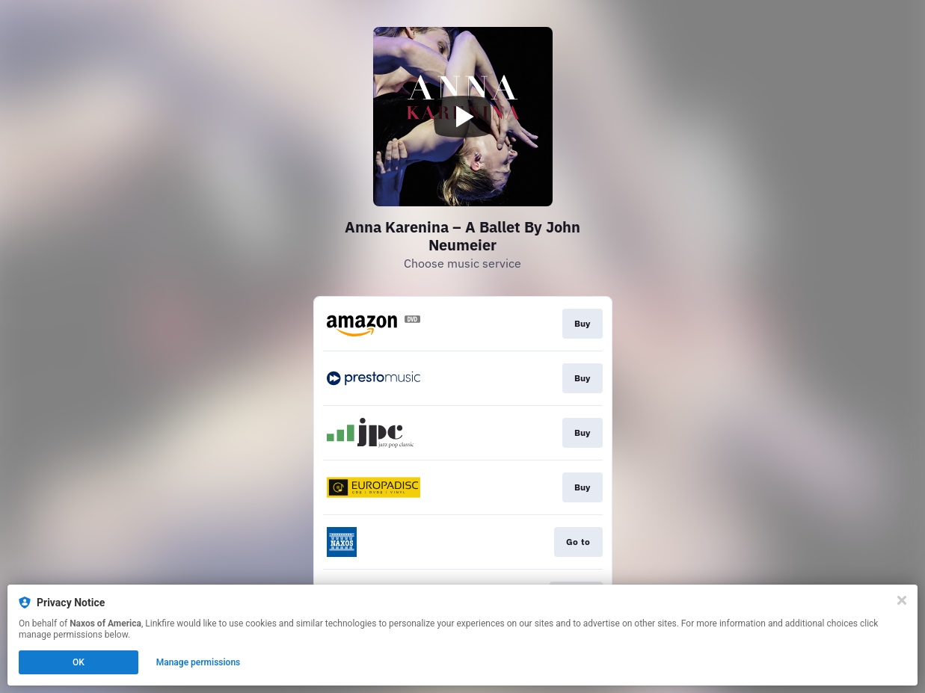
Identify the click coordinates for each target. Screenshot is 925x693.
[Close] (902, 600)
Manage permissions (198, 662)
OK (78, 662)
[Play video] (463, 117)
